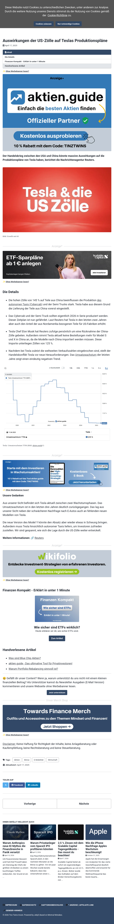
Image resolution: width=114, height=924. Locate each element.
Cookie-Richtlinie (58, 15)
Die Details (10, 57)
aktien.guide (37, 445)
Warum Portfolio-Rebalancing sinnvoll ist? (33, 667)
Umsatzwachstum (86, 354)
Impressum (10, 903)
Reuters (39, 536)
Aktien (17, 758)
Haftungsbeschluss (51, 903)
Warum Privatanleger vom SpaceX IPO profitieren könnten (43, 844)
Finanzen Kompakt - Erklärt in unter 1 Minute (25, 61)
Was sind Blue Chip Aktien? (25, 656)
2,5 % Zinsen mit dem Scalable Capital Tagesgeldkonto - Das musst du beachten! (71, 847)
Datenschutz (28, 903)
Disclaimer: (9, 742)
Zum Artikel (57, 637)
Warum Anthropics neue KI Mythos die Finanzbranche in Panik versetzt (14, 846)
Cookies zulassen (44, 24)
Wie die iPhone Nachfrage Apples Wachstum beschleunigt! (96, 846)
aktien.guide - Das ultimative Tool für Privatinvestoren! (40, 662)
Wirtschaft (52, 758)
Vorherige (30, 802)
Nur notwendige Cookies (69, 24)
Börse (27, 758)
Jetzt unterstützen (57, 691)
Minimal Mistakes (55, 913)
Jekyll (36, 913)
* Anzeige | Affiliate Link (80, 903)
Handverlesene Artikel (15, 66)
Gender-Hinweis (13, 908)
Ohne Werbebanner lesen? (17, 71)
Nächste (84, 802)
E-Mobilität (39, 758)
